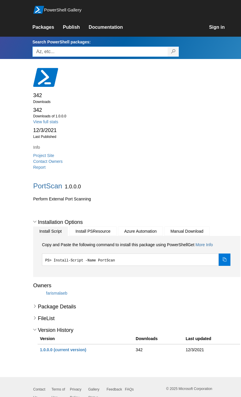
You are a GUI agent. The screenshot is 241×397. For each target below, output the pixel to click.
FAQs (129, 389)
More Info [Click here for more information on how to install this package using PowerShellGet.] (204, 244)
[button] (34, 222)
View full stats (45, 121)
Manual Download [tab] (187, 231)
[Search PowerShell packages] (173, 51)
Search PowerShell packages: (61, 42)
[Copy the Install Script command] (224, 260)
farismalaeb (56, 293)
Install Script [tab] (50, 231)
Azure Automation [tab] (140, 231)
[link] (47, 27)
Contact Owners (48, 161)
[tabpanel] (136, 254)
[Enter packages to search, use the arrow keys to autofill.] (100, 51)
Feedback (114, 389)
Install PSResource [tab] (92, 231)
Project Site (43, 155)
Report (39, 167)
